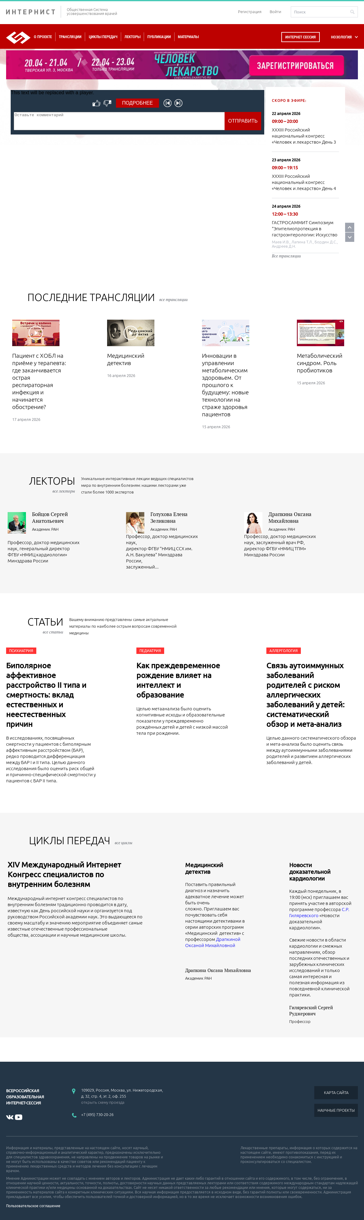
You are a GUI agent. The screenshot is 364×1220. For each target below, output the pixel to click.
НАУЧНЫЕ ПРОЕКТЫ (336, 1110)
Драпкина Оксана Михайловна (290, 517)
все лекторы (63, 491)
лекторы (52, 484)
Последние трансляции (107, 297)
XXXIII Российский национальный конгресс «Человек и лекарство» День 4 (304, 182)
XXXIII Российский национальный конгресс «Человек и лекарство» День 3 (304, 136)
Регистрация (249, 11)
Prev (349, 227)
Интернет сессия (300, 37)
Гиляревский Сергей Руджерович (311, 1010)
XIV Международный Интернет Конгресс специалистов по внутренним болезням (64, 874)
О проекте (43, 36)
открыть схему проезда (102, 1102)
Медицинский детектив (204, 868)
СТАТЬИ (45, 625)
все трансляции (173, 299)
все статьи (53, 632)
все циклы (123, 842)
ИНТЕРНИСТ (33, 12)
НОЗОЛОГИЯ (341, 37)
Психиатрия (21, 651)
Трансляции (70, 36)
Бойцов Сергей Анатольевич (50, 517)
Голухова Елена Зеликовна (169, 517)
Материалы (188, 36)
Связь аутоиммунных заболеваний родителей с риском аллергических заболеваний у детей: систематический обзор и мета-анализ (305, 694)
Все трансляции (286, 256)
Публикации (159, 36)
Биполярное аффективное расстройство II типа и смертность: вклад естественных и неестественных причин (46, 694)
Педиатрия (150, 651)
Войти (275, 11)
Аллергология (283, 651)
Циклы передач (102, 36)
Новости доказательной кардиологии (309, 872)
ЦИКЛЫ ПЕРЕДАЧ (80, 840)
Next (349, 237)
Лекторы (132, 36)
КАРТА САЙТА (336, 1092)
